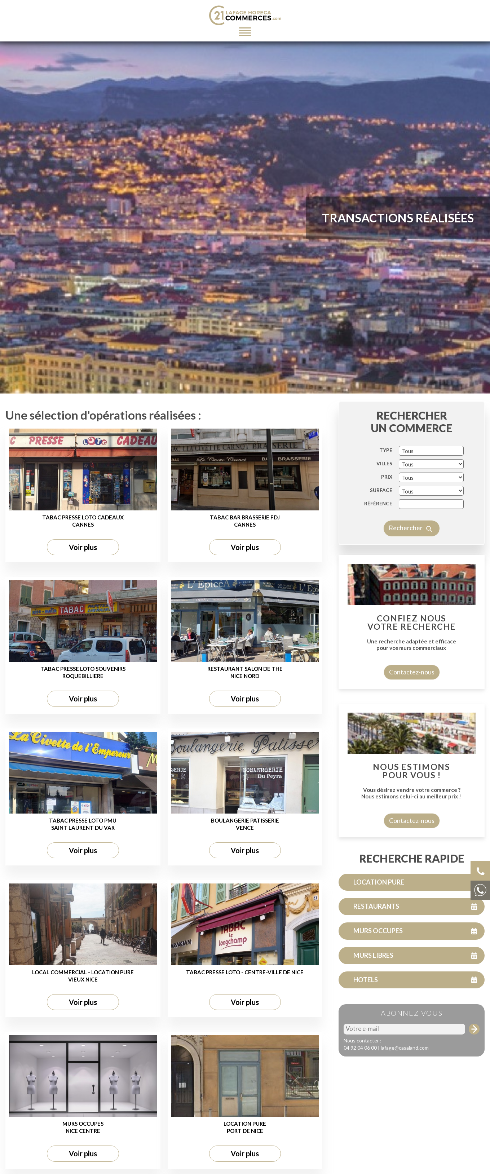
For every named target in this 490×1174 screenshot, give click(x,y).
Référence (378, 531)
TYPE (385, 478)
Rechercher (411, 556)
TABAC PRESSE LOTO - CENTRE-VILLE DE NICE (245, 999)
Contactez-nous (411, 700)
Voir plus (83, 574)
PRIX (386, 505)
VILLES (384, 491)
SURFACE (381, 518)
